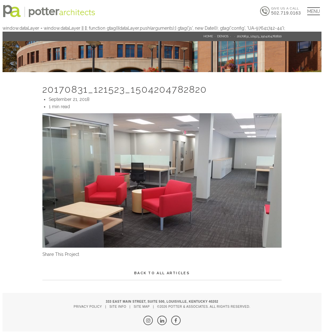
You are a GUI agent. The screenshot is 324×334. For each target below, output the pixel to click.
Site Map (142, 306)
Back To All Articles (162, 273)
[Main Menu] (313, 11)
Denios (222, 36)
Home (208, 36)
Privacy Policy (88, 306)
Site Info (117, 306)
